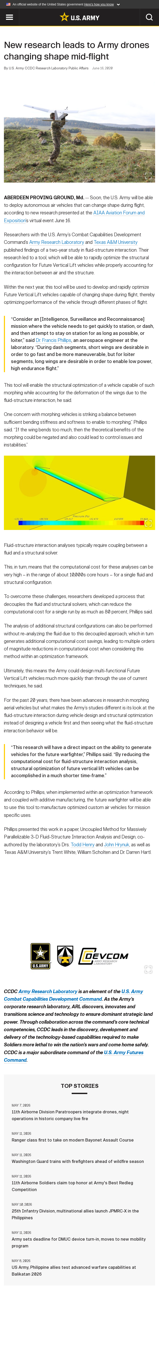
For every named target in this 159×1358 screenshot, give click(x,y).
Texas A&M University (116, 243)
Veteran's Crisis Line (104, 1339)
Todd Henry (83, 845)
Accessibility (134, 1332)
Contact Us (40, 1332)
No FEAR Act (63, 1339)
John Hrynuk (116, 845)
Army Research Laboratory (56, 243)
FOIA (38, 1339)
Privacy (69, 1332)
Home (16, 1332)
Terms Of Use (98, 1332)
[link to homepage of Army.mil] (79, 16)
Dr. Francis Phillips (53, 341)
